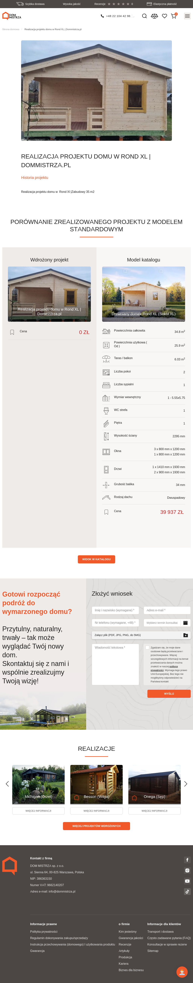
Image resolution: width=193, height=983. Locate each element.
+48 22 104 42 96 (118, 15)
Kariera (124, 963)
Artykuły (124, 950)
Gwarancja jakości (131, 937)
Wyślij (169, 691)
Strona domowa (10, 27)
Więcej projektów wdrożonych (96, 825)
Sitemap (153, 950)
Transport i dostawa (160, 931)
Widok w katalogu (96, 557)
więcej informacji (38, 809)
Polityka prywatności (43, 931)
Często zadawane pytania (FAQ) (169, 937)
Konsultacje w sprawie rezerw (167, 944)
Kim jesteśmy (128, 931)
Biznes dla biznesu (131, 970)
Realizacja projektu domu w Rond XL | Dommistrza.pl (53, 27)
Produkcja (125, 957)
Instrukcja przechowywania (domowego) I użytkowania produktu (72, 944)
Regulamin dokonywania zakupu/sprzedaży (59, 937)
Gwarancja (37, 950)
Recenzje (125, 944)
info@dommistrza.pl (62, 891)
